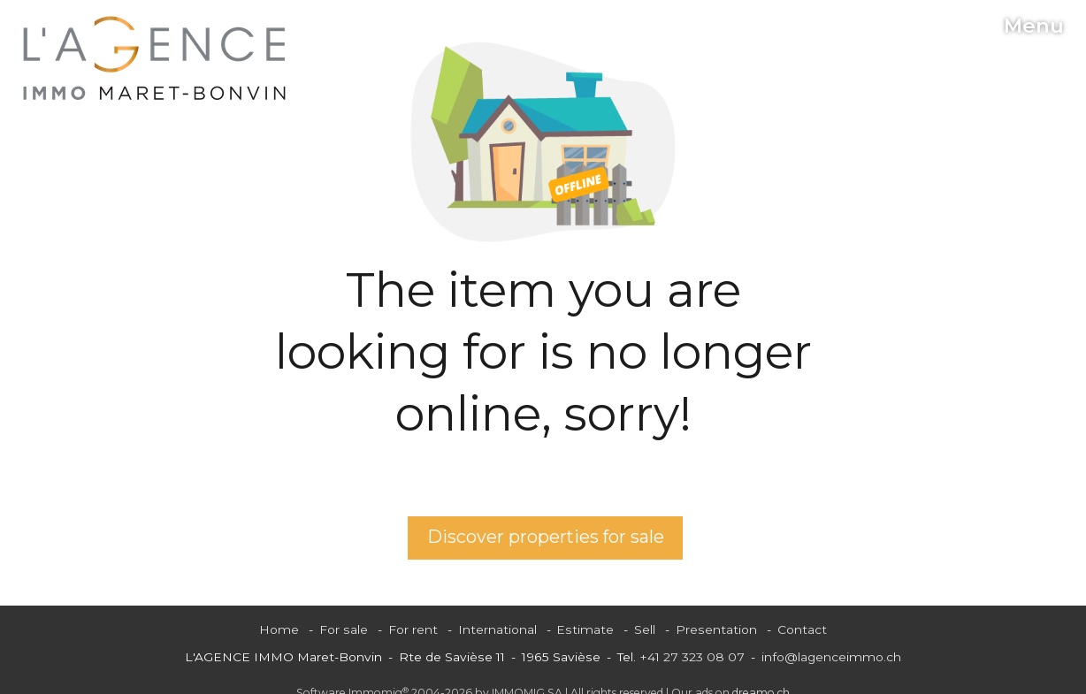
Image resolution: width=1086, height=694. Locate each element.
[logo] (154, 58)
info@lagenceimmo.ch (831, 657)
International (497, 629)
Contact (802, 629)
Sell (644, 629)
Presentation (716, 629)
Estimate (585, 629)
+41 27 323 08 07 (692, 657)
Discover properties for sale (545, 536)
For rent (413, 629)
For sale (343, 629)
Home (279, 629)
